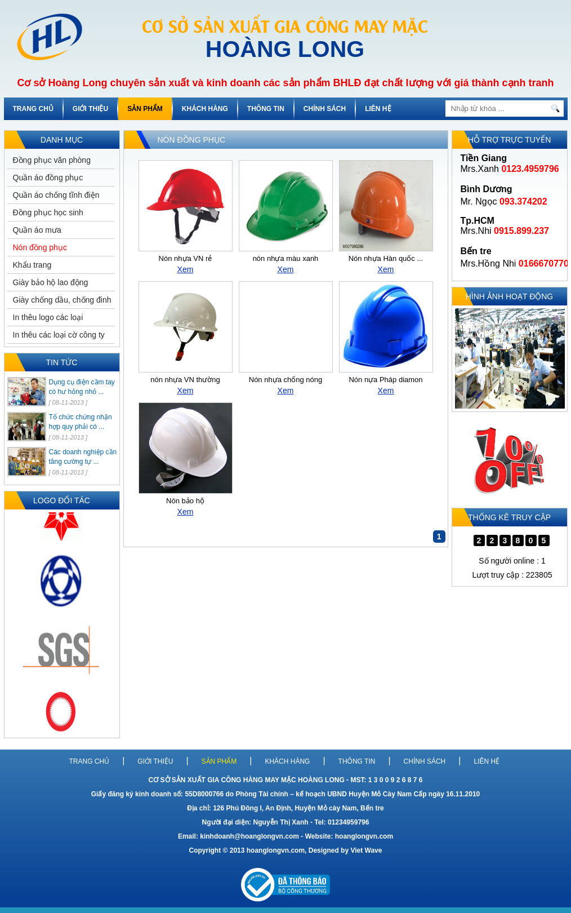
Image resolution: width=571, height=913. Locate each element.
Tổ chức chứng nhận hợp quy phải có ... (80, 422)
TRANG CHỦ (33, 109)
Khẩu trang (32, 264)
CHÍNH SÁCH (325, 109)
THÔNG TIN (265, 109)
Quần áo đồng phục (48, 177)
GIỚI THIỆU (90, 109)
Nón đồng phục (40, 247)
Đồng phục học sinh (48, 212)
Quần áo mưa (37, 229)
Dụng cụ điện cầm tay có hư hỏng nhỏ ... (82, 387)
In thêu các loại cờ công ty (59, 334)
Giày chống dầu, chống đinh (62, 299)
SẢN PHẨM (145, 109)
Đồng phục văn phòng (52, 160)
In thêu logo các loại (48, 317)
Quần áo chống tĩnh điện (56, 195)
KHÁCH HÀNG (205, 109)
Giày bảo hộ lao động (50, 282)
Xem (185, 269)
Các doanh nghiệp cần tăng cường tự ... (83, 457)
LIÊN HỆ (378, 109)
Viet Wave (366, 850)
